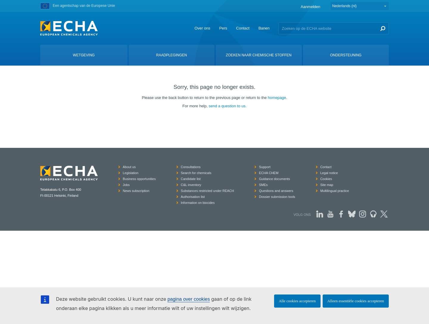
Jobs (126, 185)
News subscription (136, 191)
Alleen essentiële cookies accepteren (355, 301)
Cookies (326, 179)
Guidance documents (274, 179)
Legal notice (329, 173)
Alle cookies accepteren (297, 301)
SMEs (263, 185)
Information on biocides (198, 202)
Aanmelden (310, 6)
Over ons (202, 28)
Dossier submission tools (277, 197)
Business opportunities (139, 179)
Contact (243, 28)
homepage (277, 97)
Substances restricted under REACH (207, 191)
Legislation (131, 173)
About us (129, 167)
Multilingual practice (334, 191)
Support (265, 167)
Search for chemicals (196, 173)
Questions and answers (276, 191)
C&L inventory (191, 185)
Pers (223, 28)
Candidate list (191, 179)
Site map (326, 185)
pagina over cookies (188, 299)
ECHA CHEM (268, 173)
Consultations (191, 167)
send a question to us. (227, 106)
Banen (264, 28)
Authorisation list (193, 197)
